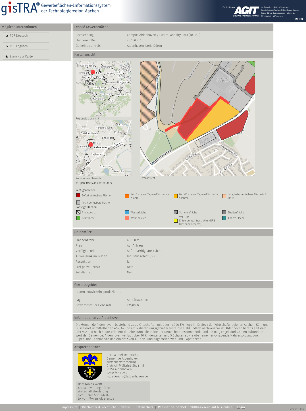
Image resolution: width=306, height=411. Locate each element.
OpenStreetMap (87, 183)
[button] (26, 35)
